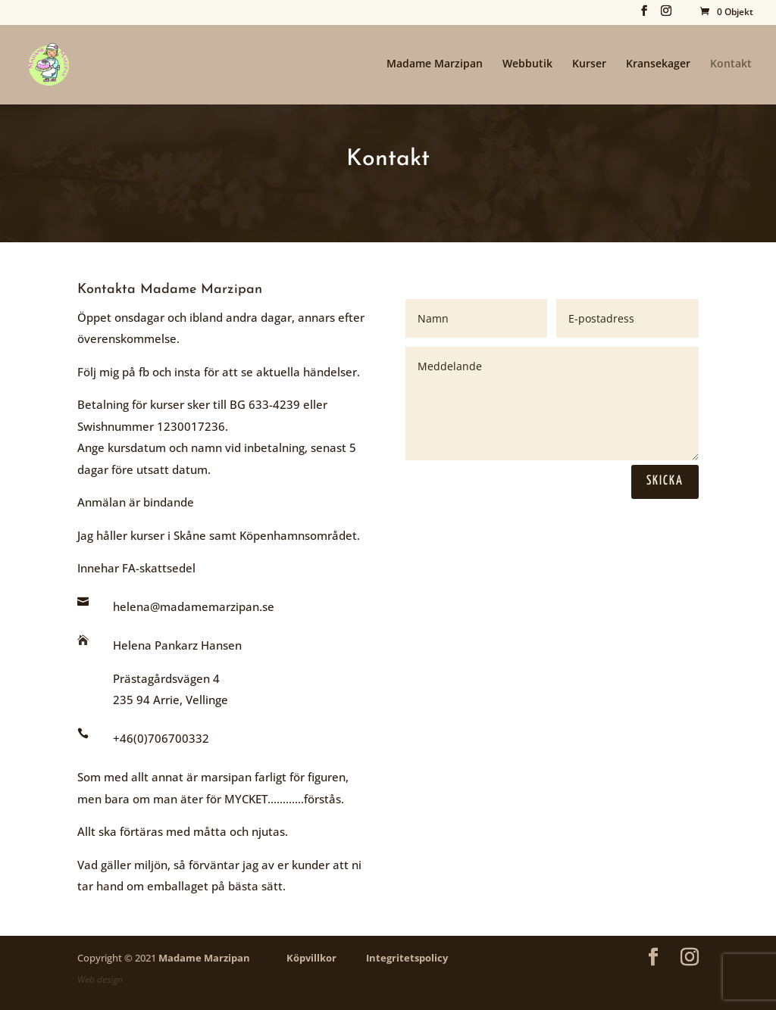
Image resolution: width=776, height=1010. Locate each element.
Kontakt (731, 64)
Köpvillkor (311, 958)
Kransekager (658, 64)
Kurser (589, 64)
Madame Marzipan (434, 64)
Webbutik (527, 64)
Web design (100, 979)
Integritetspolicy (407, 958)
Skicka (665, 481)
